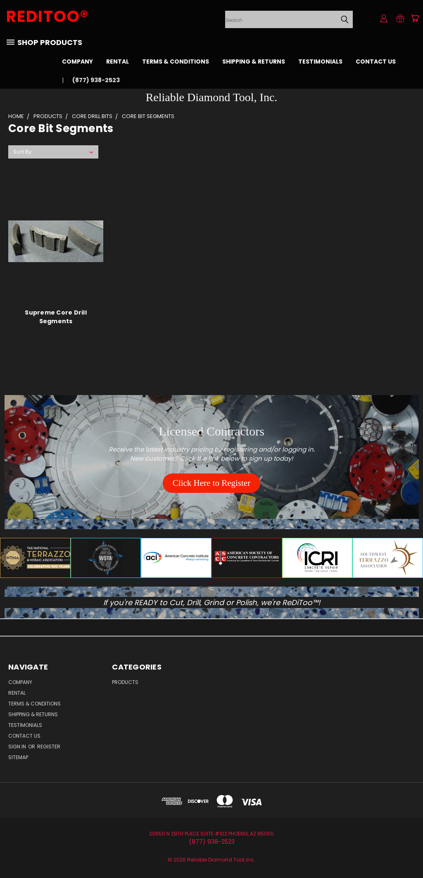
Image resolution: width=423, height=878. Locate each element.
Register (48, 746)
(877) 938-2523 (96, 80)
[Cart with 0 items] (415, 18)
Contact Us (376, 61)
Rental (117, 61)
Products (125, 682)
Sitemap (18, 757)
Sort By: (23, 152)
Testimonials (320, 61)
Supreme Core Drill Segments (56, 316)
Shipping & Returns (253, 61)
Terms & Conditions (175, 61)
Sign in (17, 746)
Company (77, 61)
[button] (211, 483)
